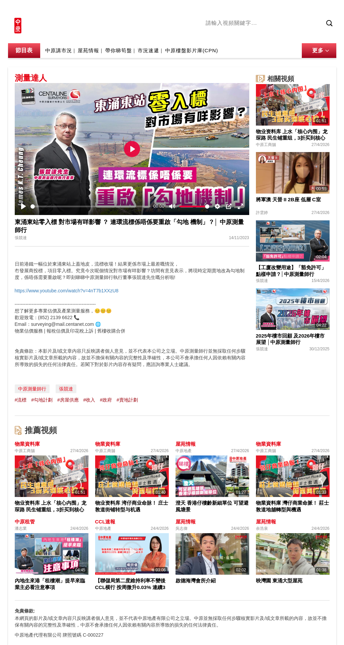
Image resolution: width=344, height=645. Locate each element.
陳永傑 (236, 34)
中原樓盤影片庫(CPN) (191, 50)
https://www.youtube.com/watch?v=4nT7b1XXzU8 (67, 290)
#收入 (89, 400)
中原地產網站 (269, 9)
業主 (303, 34)
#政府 (106, 400)
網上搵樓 (300, 9)
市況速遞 (148, 50)
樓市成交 (327, 9)
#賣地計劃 (127, 400)
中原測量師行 (32, 388)
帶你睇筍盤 (118, 50)
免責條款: (25, 611)
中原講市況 (280, 34)
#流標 (21, 400)
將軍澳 (256, 34)
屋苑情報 (88, 50)
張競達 (66, 388)
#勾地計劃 (42, 400)
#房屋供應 (68, 400)
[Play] (23, 206)
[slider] (90, 206)
